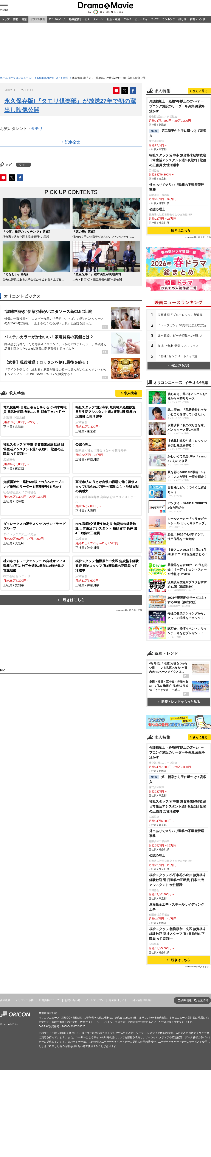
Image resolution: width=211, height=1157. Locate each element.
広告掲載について (49, 1000)
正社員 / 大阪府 (107, 496)
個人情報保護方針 (142, 1000)
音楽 (24, 19)
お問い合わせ (72, 1000)
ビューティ (141, 19)
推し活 (182, 19)
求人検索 (130, 393)
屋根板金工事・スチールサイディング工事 (176, 907)
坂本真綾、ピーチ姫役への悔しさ (180, 335)
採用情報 (186, 1000)
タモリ (37, 128)
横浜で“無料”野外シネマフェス (178, 346)
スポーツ (98, 19)
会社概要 (5, 1000)
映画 (65, 77)
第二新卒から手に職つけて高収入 (177, 133)
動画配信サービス (79, 19)
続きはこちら (74, 600)
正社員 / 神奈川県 (107, 451)
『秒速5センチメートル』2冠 (177, 356)
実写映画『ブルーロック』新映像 (180, 315)
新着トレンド (197, 19)
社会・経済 (113, 19)
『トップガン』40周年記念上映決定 (182, 325)
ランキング (168, 19)
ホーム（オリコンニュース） (17, 77)
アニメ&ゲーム (57, 19)
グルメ (127, 19)
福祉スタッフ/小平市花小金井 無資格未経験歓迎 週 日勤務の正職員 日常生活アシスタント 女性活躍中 (177, 880)
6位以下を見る (179, 365)
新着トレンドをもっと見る (179, 701)
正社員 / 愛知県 (35, 573)
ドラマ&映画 (37, 19)
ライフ (155, 19)
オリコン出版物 (25, 1000)
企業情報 (203, 1000)
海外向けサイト (118, 1000)
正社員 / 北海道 (35, 416)
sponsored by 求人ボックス (129, 610)
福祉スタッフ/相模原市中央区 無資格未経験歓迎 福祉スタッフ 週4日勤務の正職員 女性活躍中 (177, 934)
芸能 (15, 19)
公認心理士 (157, 209)
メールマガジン (94, 1000)
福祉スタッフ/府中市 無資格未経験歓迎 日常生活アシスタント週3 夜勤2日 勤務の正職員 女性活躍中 (177, 160)
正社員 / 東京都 (107, 419)
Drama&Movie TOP (48, 77)
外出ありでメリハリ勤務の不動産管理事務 (176, 187)
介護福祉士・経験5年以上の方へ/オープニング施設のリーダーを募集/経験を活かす (177, 106)
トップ (5, 19)
